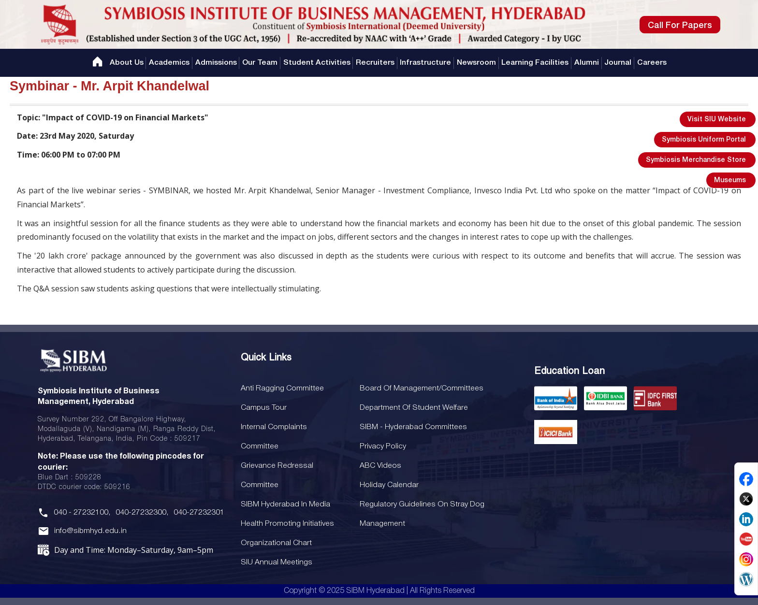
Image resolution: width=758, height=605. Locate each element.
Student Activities (316, 62)
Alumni (587, 62)
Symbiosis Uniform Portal (704, 140)
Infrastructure (425, 62)
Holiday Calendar (387, 485)
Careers (653, 62)
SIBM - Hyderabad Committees (410, 427)
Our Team (259, 62)
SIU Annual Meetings (276, 562)
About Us (125, 62)
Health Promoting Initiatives (286, 523)
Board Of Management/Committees (418, 388)
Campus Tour (263, 407)
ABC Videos (378, 465)
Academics (168, 62)
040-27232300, (141, 512)
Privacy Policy (380, 446)
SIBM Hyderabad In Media (285, 504)
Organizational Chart (276, 543)
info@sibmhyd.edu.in (89, 531)
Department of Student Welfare (411, 407)
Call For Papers (680, 25)
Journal (619, 62)
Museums (730, 180)
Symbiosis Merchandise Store (696, 160)
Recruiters (375, 62)
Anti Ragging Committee (281, 388)
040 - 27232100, (82, 512)
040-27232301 (198, 512)
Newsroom (476, 62)
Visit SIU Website (716, 119)
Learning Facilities (535, 62)
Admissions (215, 62)
